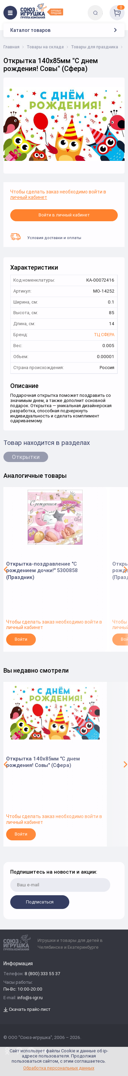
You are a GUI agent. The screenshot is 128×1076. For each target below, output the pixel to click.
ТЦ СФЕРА (104, 335)
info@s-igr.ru (30, 998)
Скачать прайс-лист (27, 1009)
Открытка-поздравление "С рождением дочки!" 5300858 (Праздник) (42, 570)
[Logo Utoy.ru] (41, 11)
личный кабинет (28, 197)
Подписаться (40, 902)
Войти (21, 639)
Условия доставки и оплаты (45, 236)
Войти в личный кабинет (64, 215)
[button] (6, 569)
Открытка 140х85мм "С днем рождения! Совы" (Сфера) (43, 762)
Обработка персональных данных (58, 1068)
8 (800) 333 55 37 (42, 974)
